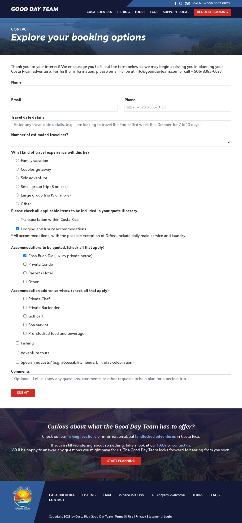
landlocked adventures (155, 436)
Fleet (107, 495)
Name (16, 82)
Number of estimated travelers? (39, 134)
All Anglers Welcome (168, 495)
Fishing (89, 495)
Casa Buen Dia (99, 12)
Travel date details (27, 117)
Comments (20, 371)
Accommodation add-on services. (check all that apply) (60, 290)
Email (16, 99)
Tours (139, 12)
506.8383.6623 (218, 3)
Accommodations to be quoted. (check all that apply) (57, 247)
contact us (181, 445)
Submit (23, 392)
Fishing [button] (123, 12)
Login (168, 516)
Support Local (176, 12)
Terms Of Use (124, 516)
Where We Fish (131, 495)
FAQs (154, 12)
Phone (130, 99)
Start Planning (121, 461)
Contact (56, 500)
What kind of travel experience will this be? (50, 152)
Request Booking (212, 12)
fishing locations (81, 436)
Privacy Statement (148, 516)
